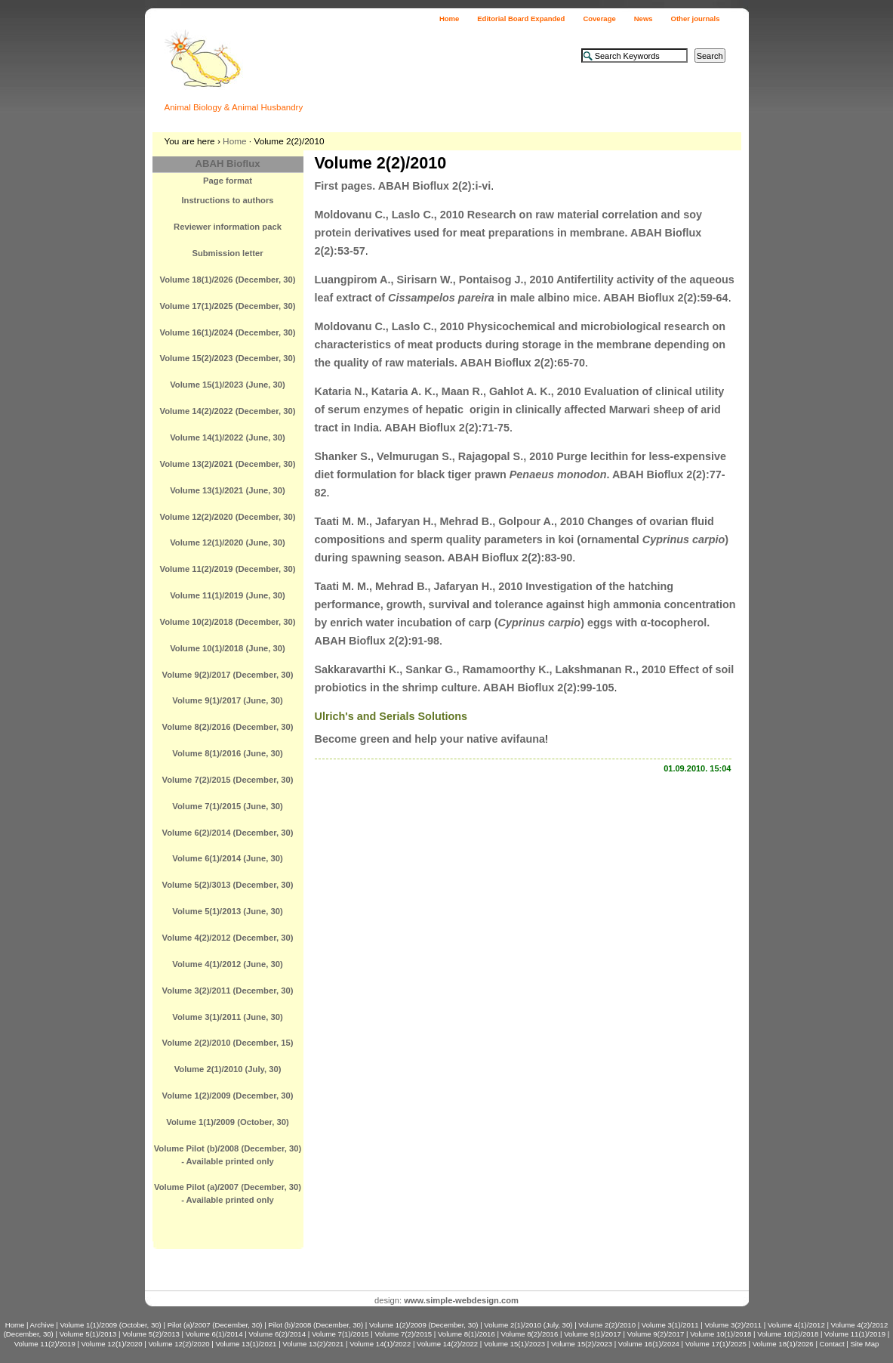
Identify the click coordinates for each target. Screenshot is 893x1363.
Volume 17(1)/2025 (716, 1344)
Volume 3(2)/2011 (733, 1325)
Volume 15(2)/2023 (581, 1344)
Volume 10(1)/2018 (720, 1334)
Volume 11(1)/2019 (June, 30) (227, 595)
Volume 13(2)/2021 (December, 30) (227, 463)
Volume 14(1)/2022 (380, 1344)
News (643, 18)
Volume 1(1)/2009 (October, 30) (227, 1122)
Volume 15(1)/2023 (514, 1344)
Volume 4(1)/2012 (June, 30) (227, 964)
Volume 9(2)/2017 (656, 1334)
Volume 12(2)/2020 (178, 1344)
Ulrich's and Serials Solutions (391, 716)
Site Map (864, 1344)
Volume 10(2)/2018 (787, 1334)
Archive (42, 1325)
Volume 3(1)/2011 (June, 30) (227, 1016)
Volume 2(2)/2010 (607, 1325)
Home (449, 18)
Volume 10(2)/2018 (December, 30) (227, 621)
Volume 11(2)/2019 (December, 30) (227, 568)
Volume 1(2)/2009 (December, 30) (228, 1095)
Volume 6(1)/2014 (214, 1334)
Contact (832, 1344)
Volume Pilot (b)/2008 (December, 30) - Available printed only (228, 1155)
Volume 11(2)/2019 (44, 1344)
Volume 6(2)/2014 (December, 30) (228, 832)
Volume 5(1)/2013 (88, 1334)
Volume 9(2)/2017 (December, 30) (228, 674)
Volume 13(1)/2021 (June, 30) (227, 490)
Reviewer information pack (228, 226)
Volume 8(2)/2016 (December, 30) (228, 726)
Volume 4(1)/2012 (796, 1325)
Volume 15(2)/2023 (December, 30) (227, 358)
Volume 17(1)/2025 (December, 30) (227, 306)
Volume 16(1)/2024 (648, 1344)
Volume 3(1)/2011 (670, 1325)
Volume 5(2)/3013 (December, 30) (228, 884)
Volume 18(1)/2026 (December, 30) (227, 279)
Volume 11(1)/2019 (854, 1334)
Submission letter (227, 253)
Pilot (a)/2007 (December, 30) (215, 1325)
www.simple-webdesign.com (461, 1300)
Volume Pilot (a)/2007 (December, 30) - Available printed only (227, 1193)
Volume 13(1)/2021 (245, 1344)
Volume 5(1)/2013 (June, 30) (227, 911)
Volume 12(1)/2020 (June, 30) (227, 542)
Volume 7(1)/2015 (340, 1334)
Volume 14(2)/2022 (447, 1344)
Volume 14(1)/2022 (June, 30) (227, 437)
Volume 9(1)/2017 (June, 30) (227, 700)
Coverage (599, 18)
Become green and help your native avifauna (430, 739)
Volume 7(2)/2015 (403, 1334)
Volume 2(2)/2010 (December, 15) (228, 1042)
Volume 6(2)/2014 (277, 1334)
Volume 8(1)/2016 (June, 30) (227, 753)
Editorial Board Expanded (521, 18)
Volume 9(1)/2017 (592, 1334)
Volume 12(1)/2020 (112, 1344)
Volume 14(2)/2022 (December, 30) (227, 411)
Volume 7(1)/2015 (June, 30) (227, 806)
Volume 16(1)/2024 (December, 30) (227, 332)
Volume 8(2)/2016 (530, 1334)
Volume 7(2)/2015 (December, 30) (228, 779)
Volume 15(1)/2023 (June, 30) (227, 384)
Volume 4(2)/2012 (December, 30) (228, 937)
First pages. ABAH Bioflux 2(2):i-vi (403, 186)
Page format (227, 180)
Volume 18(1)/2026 (783, 1344)
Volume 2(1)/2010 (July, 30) (228, 1069)
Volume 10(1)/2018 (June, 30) (227, 648)
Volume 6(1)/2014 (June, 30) (227, 858)
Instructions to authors (227, 200)
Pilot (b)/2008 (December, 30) (315, 1325)
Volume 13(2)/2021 (312, 1344)
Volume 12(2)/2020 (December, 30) (227, 516)
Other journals (695, 18)
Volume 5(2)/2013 (151, 1334)
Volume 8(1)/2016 (466, 1334)
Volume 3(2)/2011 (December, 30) (228, 990)
